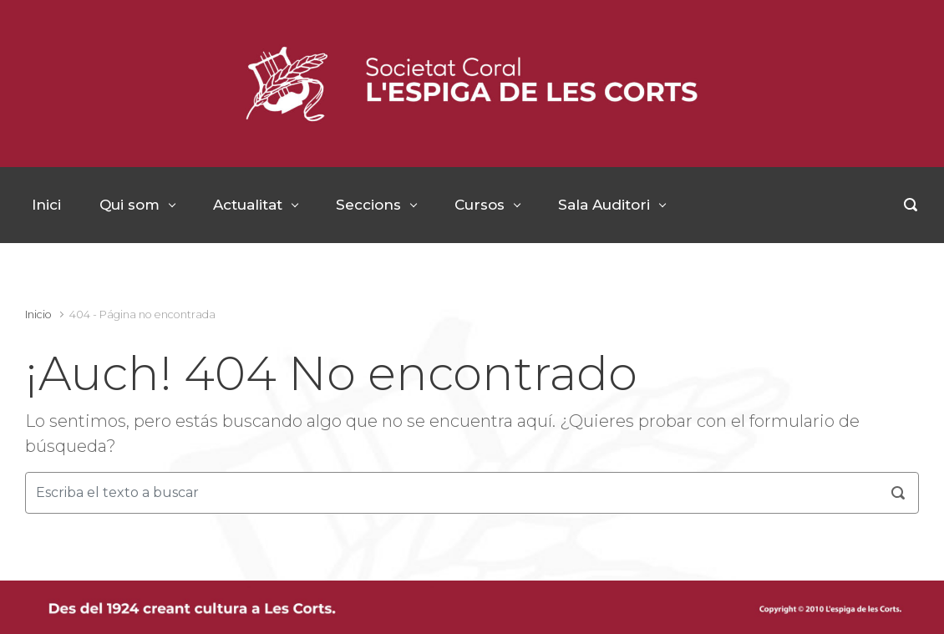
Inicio (38, 314)
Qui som (129, 204)
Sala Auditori (604, 204)
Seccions (368, 204)
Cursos (479, 204)
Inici (46, 204)
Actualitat (247, 204)
